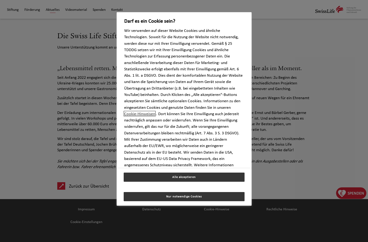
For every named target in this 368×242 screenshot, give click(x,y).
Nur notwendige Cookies (184, 196)
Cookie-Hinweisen (139, 113)
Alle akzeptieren (184, 176)
